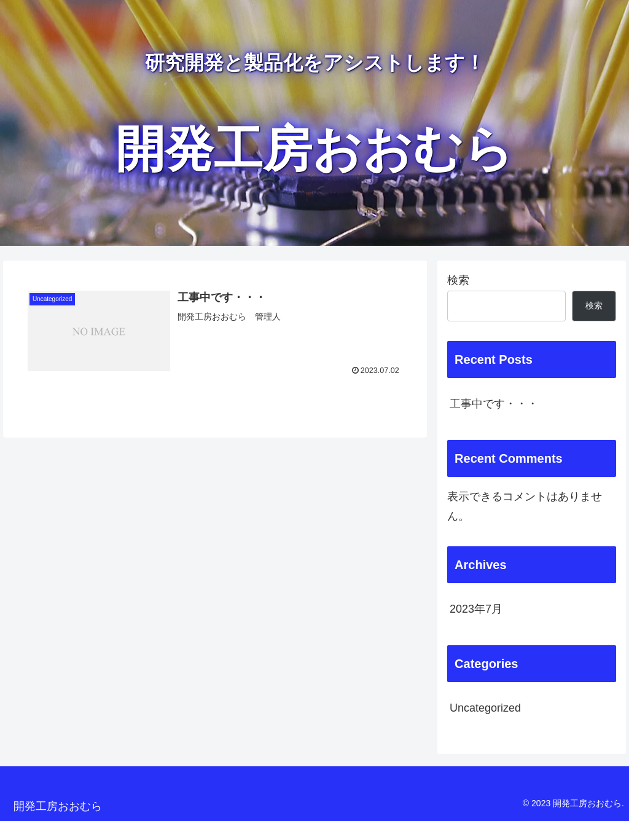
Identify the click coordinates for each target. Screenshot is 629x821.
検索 (458, 280)
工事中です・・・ (494, 404)
